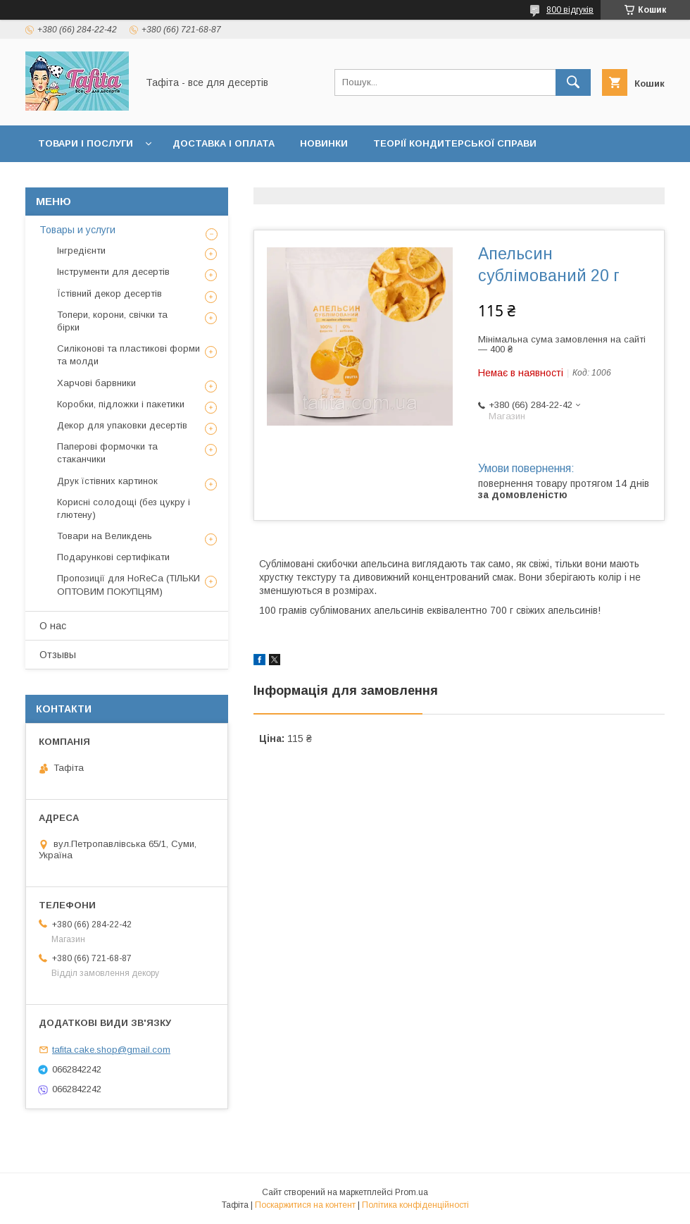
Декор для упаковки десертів (122, 425)
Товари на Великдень (104, 536)
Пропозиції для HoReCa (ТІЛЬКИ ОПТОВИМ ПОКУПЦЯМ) (128, 584)
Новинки (324, 143)
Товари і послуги (85, 143)
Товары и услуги (77, 229)
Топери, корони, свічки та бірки (112, 321)
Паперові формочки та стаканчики (107, 452)
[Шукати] (573, 82)
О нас (52, 625)
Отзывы (57, 654)
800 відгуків (570, 10)
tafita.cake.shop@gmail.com (111, 1049)
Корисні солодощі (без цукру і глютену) (123, 508)
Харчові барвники (96, 383)
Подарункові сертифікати (113, 557)
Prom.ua (411, 1192)
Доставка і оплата (223, 143)
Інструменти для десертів (113, 271)
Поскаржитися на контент (305, 1205)
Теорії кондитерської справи (455, 143)
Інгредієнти (81, 250)
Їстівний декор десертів (109, 293)
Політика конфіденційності (415, 1205)
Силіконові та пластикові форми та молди (128, 354)
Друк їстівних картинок (107, 481)
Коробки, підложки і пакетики (120, 404)
